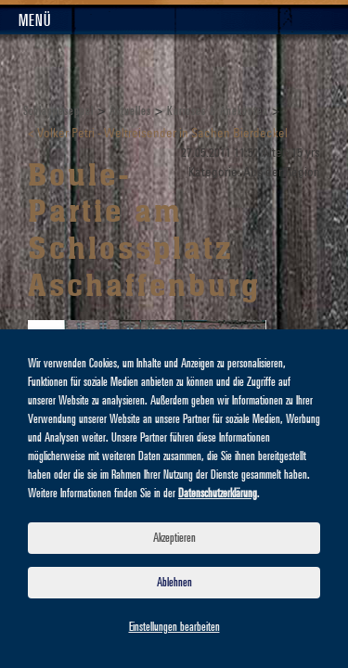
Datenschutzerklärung (217, 493)
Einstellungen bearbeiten (174, 627)
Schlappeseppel (58, 111)
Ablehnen (174, 582)
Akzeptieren (174, 538)
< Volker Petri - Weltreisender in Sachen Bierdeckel (158, 134)
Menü (35, 21)
